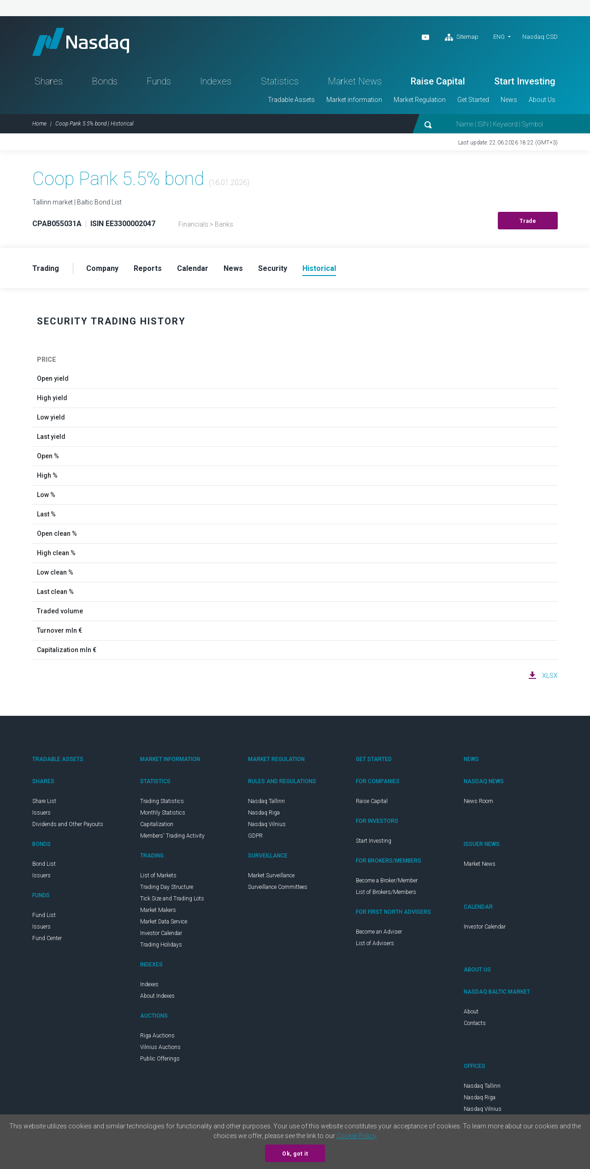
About (471, 1011)
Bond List (44, 864)
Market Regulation (420, 99)
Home (39, 123)
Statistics (280, 81)
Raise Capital (438, 81)
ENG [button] (499, 36)
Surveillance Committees (277, 887)
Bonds (105, 81)
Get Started (473, 99)
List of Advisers (375, 943)
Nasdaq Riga (264, 812)
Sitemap (461, 37)
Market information (354, 99)
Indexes (215, 81)
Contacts (475, 1023)
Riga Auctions (157, 1035)
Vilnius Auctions (160, 1047)
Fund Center (47, 938)
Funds (159, 81)
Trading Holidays (161, 944)
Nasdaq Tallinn (266, 801)
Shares (49, 81)
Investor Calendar (161, 933)
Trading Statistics (162, 801)
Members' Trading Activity (172, 836)
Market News (355, 81)
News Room (478, 801)
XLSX (550, 675)
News (509, 99)
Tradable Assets (291, 99)
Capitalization (156, 824)
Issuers (41, 812)
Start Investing (524, 81)
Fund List (44, 915)
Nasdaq (80, 42)
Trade (528, 221)
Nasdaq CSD (540, 36)
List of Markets (158, 875)
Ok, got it (295, 1154)
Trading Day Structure (166, 887)
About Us (542, 99)
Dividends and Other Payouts (67, 824)
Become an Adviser (379, 932)
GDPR (255, 836)
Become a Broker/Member (387, 880)
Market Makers (158, 910)
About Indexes (157, 996)
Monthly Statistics (162, 812)
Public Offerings (160, 1058)
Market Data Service (163, 921)
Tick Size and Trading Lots (172, 898)
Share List (44, 801)
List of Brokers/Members (386, 892)
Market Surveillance (271, 875)
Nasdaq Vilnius (267, 824)
